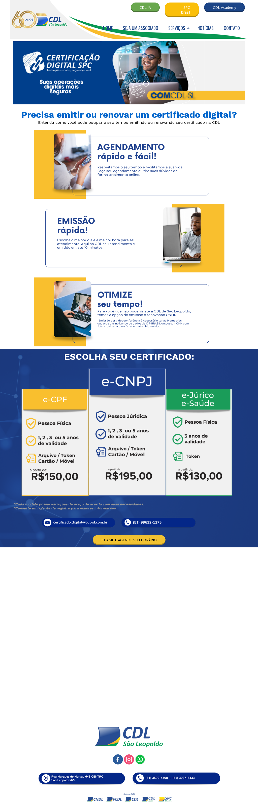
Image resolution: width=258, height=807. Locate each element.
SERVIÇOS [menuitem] (176, 28)
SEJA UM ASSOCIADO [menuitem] (140, 28)
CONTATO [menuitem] (232, 28)
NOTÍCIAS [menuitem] (206, 28)
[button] (145, 7)
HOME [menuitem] (108, 28)
